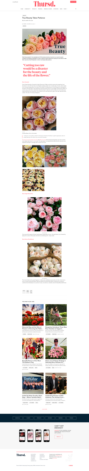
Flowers (24, 334)
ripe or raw (31, 292)
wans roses (28, 291)
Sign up (59, 436)
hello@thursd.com (59, 455)
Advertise (42, 455)
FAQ (41, 458)
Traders (33, 458)
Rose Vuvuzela (25, 82)
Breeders (33, 455)
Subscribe (57, 430)
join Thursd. (55, 458)
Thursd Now (54, 334)
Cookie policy (24, 465)
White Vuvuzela (43, 139)
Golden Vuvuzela (33, 139)
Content (42, 454)
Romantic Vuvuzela (26, 139)
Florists (33, 459)
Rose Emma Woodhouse (28, 239)
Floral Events (25, 402)
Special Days (30, 334)
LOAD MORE (44, 409)
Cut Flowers (48, 334)
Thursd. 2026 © (19, 465)
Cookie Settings (44, 459)
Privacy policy (30, 465)
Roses (36, 367)
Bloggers (33, 454)
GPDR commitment (36, 465)
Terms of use (43, 465)
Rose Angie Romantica (27, 193)
